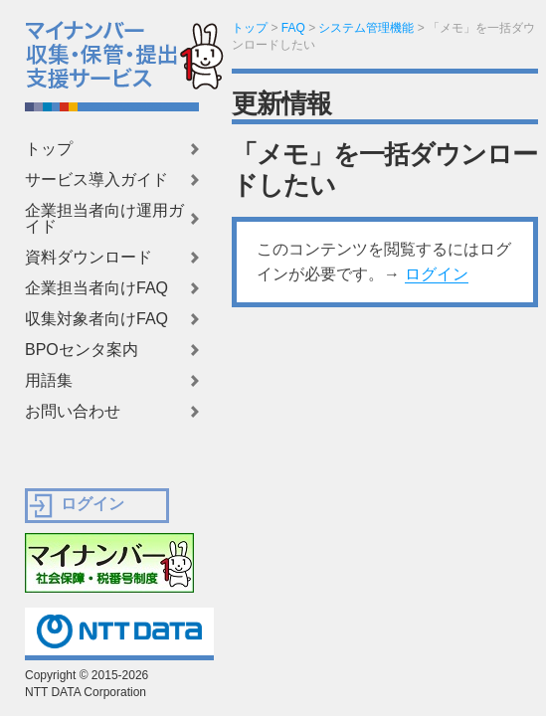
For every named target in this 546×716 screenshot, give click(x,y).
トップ (49, 149)
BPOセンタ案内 (81, 350)
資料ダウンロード (88, 258)
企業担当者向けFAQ (96, 288)
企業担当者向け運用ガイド (104, 219)
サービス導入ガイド (96, 180)
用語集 (49, 381)
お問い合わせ (72, 412)
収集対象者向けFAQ (96, 319)
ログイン (436, 274)
